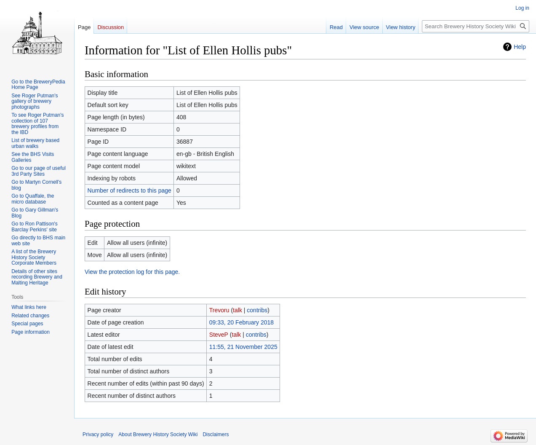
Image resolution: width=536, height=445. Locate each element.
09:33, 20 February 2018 (241, 322)
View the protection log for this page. (132, 271)
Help (520, 46)
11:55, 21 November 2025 (243, 346)
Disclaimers (216, 434)
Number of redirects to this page (129, 190)
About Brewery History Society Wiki (157, 434)
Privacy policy (98, 434)
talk (237, 310)
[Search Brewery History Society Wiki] (475, 26)
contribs (257, 310)
